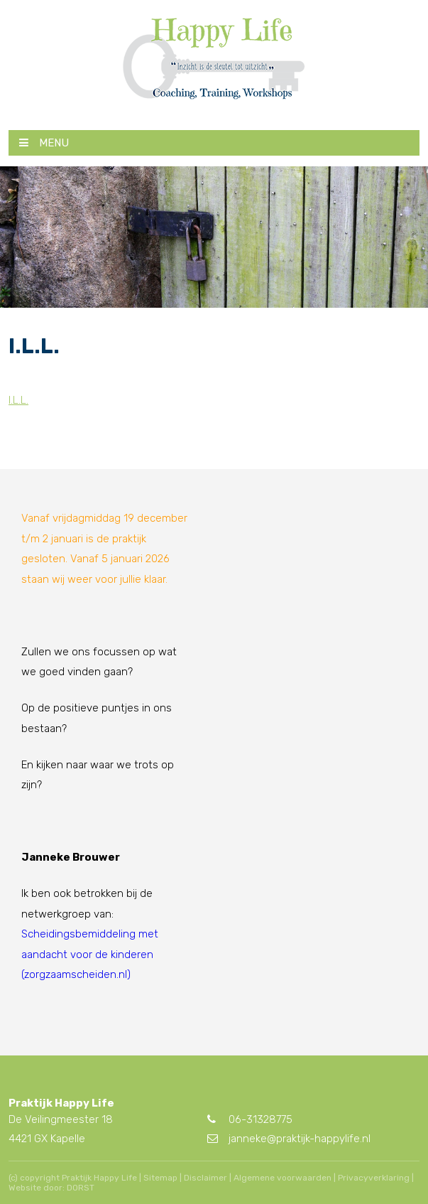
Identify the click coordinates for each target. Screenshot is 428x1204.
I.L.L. (18, 400)
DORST (80, 1188)
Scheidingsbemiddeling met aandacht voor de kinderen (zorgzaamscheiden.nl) (89, 954)
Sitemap (160, 1178)
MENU (44, 142)
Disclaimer (205, 1178)
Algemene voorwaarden (282, 1178)
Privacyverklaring (374, 1178)
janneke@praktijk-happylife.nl (289, 1138)
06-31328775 (249, 1119)
